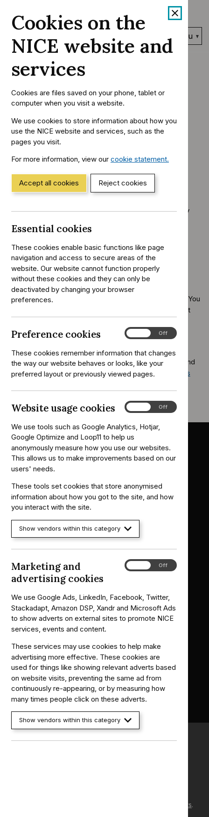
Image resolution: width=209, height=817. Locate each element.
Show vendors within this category (75, 529)
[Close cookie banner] (175, 13)
